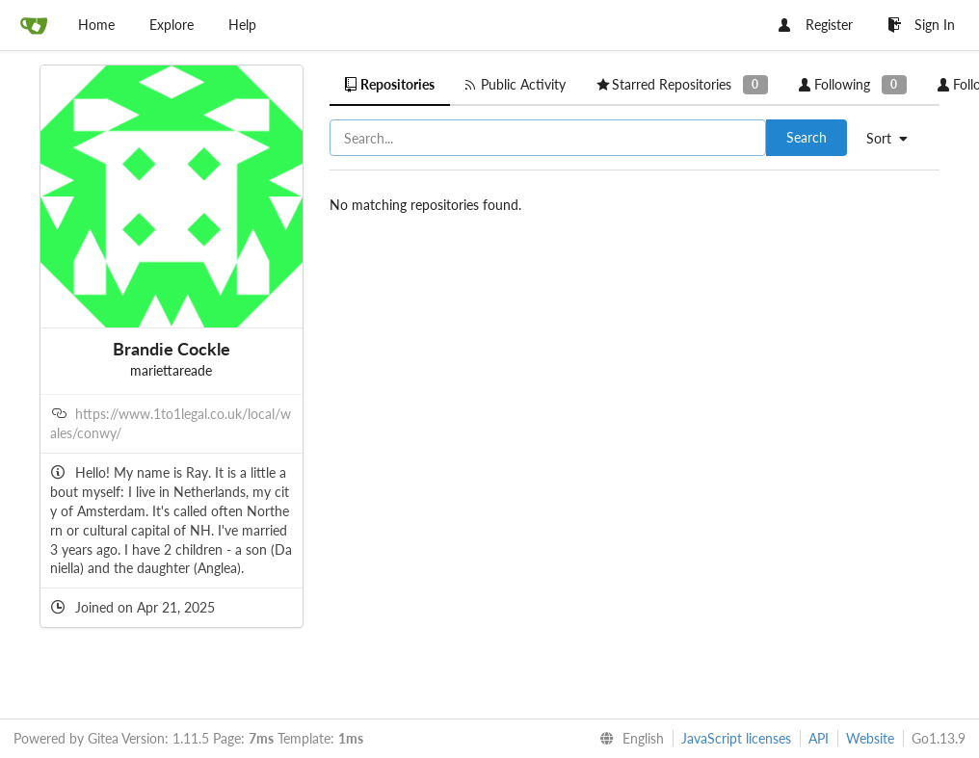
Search (806, 137)
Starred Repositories (682, 84)
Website (870, 738)
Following (853, 84)
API (818, 738)
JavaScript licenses (736, 738)
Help (242, 24)
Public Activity (515, 84)
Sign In (921, 24)
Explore (171, 24)
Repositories (390, 84)
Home (96, 24)
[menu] (894, 138)
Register (816, 24)
